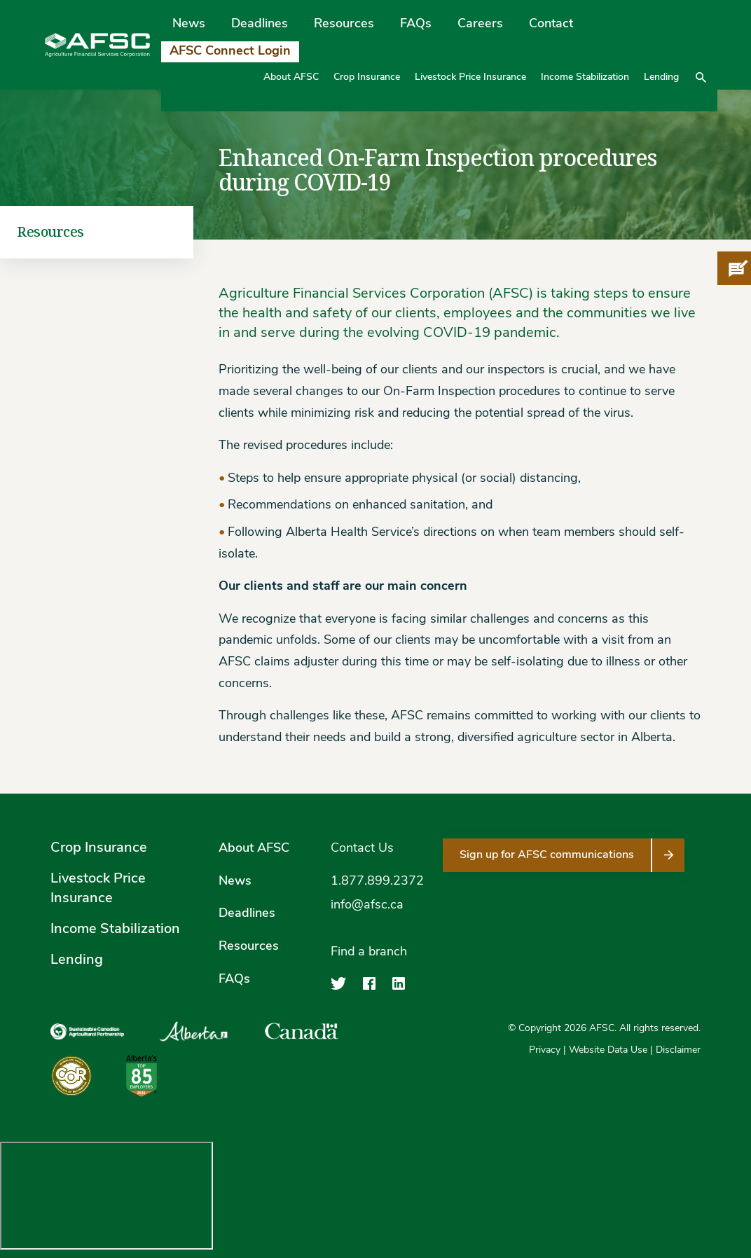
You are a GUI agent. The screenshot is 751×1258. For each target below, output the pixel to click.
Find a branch (369, 952)
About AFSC (291, 77)
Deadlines (259, 24)
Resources (344, 24)
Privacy (544, 1050)
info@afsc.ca (367, 905)
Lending (661, 77)
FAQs (416, 24)
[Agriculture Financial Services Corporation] (97, 45)
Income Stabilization (585, 77)
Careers (480, 24)
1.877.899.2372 (377, 881)
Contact (551, 24)
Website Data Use (608, 1050)
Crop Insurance (366, 77)
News (188, 24)
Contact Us (362, 848)
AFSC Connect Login (230, 51)
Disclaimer (678, 1050)
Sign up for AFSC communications (547, 855)
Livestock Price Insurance (470, 77)
